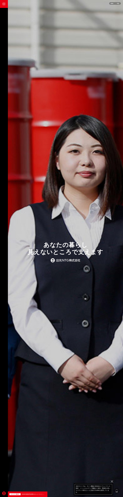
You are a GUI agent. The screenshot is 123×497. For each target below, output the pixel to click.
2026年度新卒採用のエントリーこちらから (35, 494)
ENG (112, 3)
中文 (118, 3)
